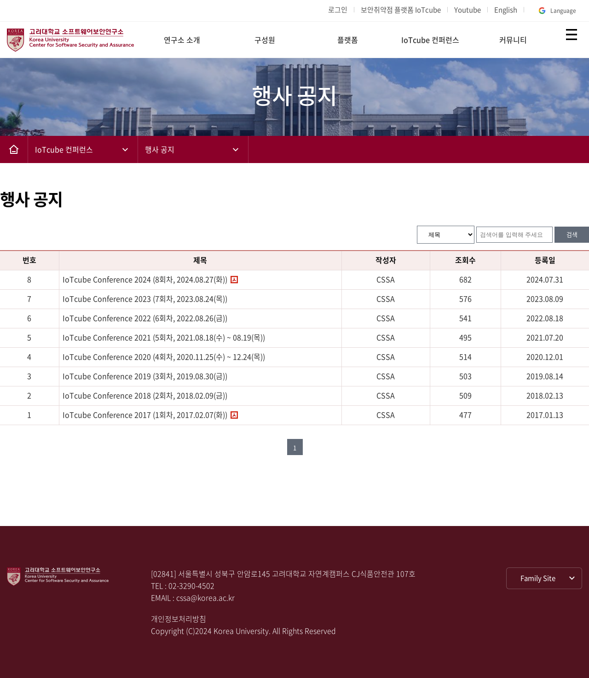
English (505, 10)
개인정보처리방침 (178, 618)
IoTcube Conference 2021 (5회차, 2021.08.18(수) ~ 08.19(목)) (164, 337)
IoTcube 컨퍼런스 (430, 39)
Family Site (537, 578)
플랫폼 (347, 39)
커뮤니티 (513, 39)
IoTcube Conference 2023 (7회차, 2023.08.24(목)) (145, 298)
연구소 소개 (182, 39)
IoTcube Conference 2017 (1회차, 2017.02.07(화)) (145, 414)
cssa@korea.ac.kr (205, 597)
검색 (571, 234)
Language (556, 10)
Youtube (467, 10)
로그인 (337, 10)
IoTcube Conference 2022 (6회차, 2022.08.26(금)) (145, 317)
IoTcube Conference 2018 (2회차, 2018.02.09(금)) (145, 395)
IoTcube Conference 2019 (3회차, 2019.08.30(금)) (145, 375)
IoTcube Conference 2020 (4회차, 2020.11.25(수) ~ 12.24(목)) (164, 356)
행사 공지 (159, 149)
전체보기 (571, 34)
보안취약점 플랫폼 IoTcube (401, 10)
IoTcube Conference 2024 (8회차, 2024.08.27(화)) (145, 279)
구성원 (264, 39)
